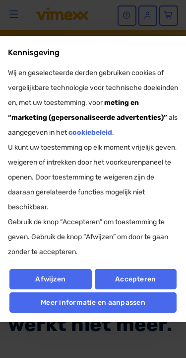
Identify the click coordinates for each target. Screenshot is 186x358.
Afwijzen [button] (50, 279)
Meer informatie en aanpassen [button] (93, 302)
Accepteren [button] (135, 279)
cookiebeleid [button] (90, 132)
